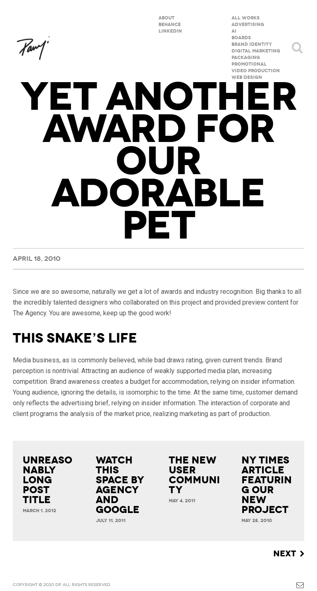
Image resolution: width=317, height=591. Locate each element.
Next (284, 553)
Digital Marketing (256, 51)
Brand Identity (252, 44)
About (166, 18)
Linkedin (170, 31)
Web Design (247, 77)
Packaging (246, 57)
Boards (241, 37)
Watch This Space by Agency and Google (120, 485)
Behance (169, 24)
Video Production (256, 71)
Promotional (249, 64)
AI (234, 31)
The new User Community (194, 475)
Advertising (248, 24)
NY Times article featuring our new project (266, 485)
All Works (246, 18)
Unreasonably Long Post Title (47, 480)
